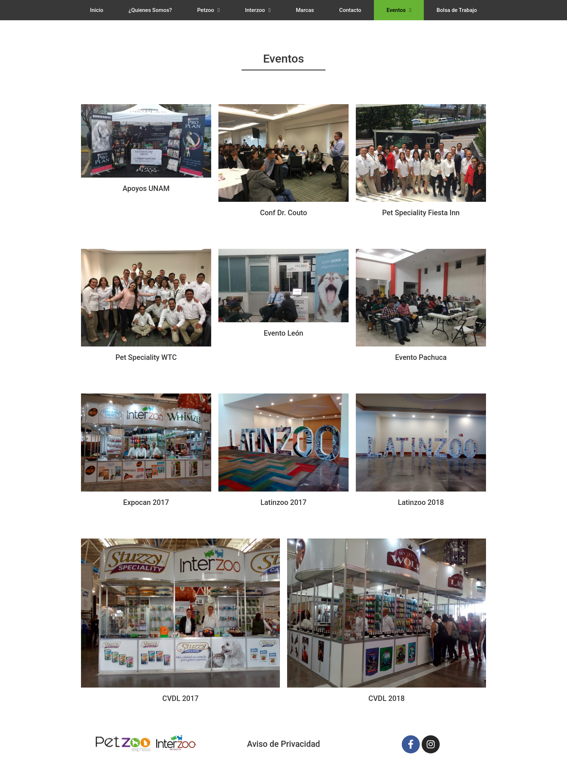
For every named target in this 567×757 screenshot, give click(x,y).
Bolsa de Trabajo (456, 10)
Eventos (399, 10)
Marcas (305, 10)
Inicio (96, 10)
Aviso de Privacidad (283, 744)
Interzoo (257, 10)
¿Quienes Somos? (150, 10)
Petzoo (208, 10)
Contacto (350, 10)
